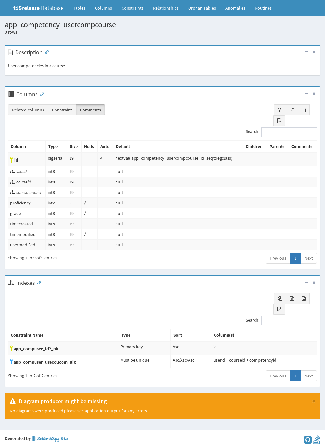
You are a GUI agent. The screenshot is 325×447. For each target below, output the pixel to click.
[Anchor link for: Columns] (40, 94)
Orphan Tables (202, 8)
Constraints (132, 8)
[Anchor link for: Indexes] (38, 282)
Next (308, 258)
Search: (281, 132)
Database (38, 7)
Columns (103, 8)
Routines (263, 8)
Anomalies (235, 8)
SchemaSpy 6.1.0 (50, 439)
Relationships (166, 8)
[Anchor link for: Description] (45, 52)
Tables (81, 7)
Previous (278, 258)
